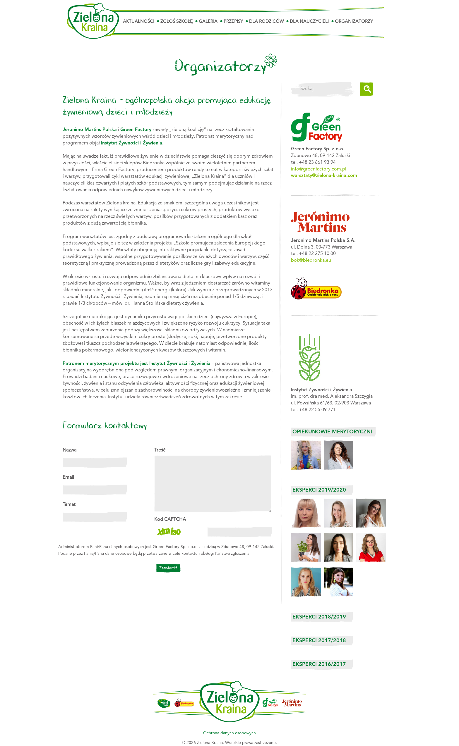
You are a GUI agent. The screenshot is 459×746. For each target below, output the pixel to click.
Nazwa (69, 450)
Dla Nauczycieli (309, 22)
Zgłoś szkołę (176, 22)
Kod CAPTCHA (170, 519)
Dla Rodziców (266, 22)
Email (68, 477)
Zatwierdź (168, 568)
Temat (69, 504)
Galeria (208, 22)
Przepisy (233, 22)
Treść (159, 450)
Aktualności (138, 22)
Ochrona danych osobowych (229, 733)
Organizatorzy (354, 22)
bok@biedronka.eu (311, 260)
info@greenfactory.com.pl (318, 169)
